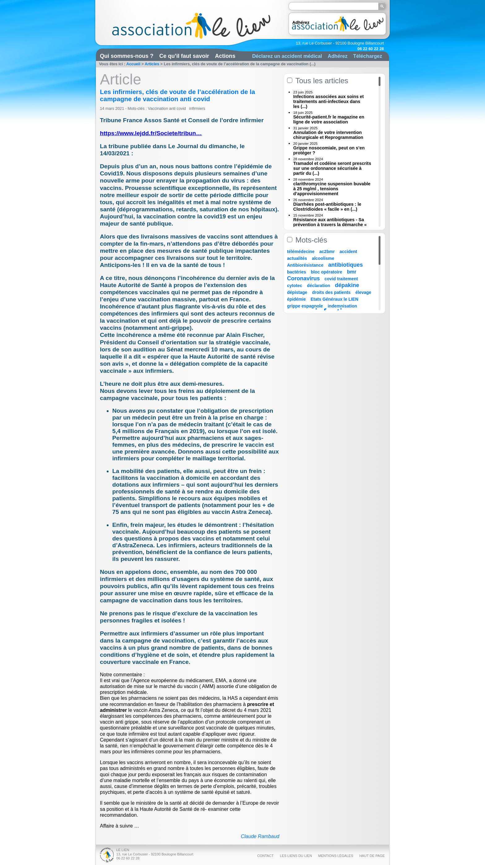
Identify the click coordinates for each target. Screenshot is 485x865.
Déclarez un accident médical (287, 56)
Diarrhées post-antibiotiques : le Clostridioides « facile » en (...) (327, 207)
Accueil (133, 64)
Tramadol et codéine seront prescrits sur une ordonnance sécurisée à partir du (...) (332, 168)
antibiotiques (345, 265)
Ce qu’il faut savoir (184, 56)
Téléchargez (367, 56)
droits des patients (331, 292)
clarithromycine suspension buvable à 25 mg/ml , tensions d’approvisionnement (332, 188)
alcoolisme (323, 258)
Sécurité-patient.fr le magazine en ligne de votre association (328, 119)
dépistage (297, 292)
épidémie (296, 299)
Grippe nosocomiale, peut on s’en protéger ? (329, 150)
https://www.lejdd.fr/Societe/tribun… (151, 133)
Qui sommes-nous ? (126, 56)
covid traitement (341, 278)
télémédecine (301, 251)
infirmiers (197, 108)
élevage (363, 292)
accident (348, 251)
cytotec (294, 285)
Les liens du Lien (296, 856)
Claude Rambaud (260, 836)
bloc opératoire (326, 271)
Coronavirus (304, 278)
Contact (265, 856)
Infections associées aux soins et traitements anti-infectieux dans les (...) (328, 101)
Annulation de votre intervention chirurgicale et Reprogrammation (328, 135)
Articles (152, 64)
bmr (351, 271)
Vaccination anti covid (167, 108)
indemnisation (342, 305)
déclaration (318, 285)
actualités (297, 258)
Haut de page (372, 856)
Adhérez (337, 56)
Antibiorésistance (305, 265)
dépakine (347, 285)
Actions (225, 56)
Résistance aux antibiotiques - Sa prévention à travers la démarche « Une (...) (330, 224)
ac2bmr (327, 251)
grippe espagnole (305, 305)
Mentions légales (335, 856)
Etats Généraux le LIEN (334, 299)
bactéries (296, 271)
